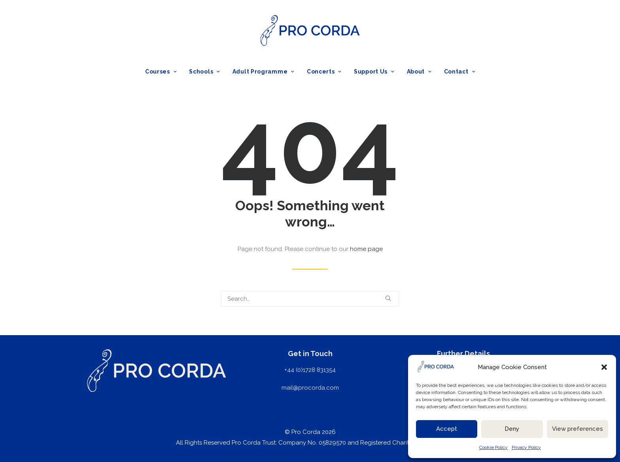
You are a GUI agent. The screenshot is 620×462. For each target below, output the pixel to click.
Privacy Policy (526, 447)
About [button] (419, 71)
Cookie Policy (493, 447)
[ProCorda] (310, 30)
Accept (446, 428)
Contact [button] (459, 71)
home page (366, 249)
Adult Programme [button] (263, 71)
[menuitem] (163, 71)
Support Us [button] (374, 71)
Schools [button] (204, 71)
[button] (604, 367)
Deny (512, 428)
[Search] (310, 299)
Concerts (324, 71)
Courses (160, 71)
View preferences (577, 428)
